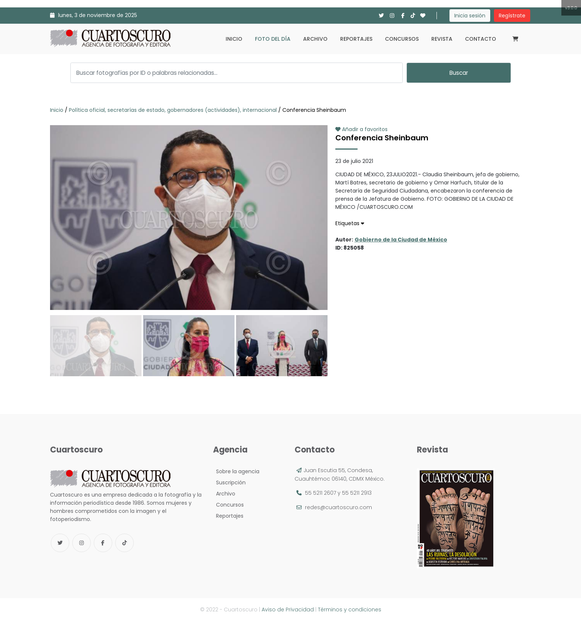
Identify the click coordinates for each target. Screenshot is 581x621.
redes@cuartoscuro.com (338, 507)
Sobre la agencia (236, 471)
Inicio (234, 39)
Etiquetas (349, 223)
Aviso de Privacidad (288, 609)
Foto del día (272, 39)
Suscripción (229, 482)
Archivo (315, 39)
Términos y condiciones (349, 609)
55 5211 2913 (357, 493)
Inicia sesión (469, 15)
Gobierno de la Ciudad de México (401, 239)
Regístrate (512, 15)
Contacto (480, 39)
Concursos (402, 39)
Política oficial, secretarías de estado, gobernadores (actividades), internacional (173, 110)
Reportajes (356, 39)
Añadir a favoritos (361, 129)
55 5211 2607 (320, 493)
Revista (441, 39)
